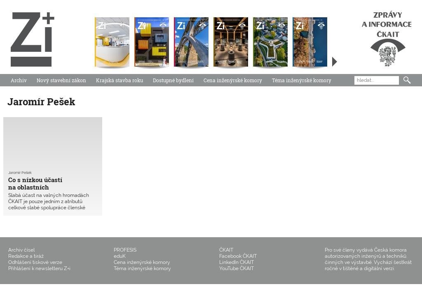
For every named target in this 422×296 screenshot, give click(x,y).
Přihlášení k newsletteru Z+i (39, 268)
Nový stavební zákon (61, 80)
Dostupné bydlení (173, 80)
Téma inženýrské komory (301, 80)
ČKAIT (226, 250)
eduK (120, 256)
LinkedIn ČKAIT (236, 262)
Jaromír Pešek (20, 173)
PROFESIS (125, 250)
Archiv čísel (21, 250)
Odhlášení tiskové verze (35, 262)
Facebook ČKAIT (238, 256)
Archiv (19, 80)
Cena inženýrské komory (233, 80)
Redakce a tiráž (26, 256)
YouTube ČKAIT (236, 268)
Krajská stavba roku (119, 80)
